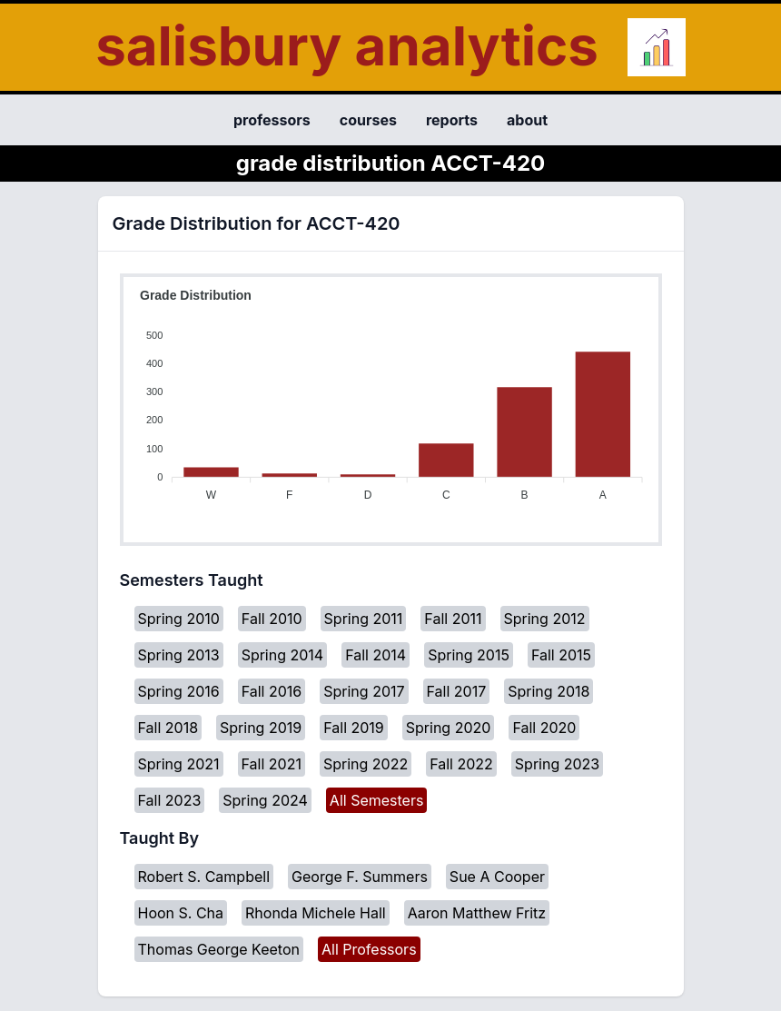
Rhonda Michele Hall (315, 913)
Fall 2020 (544, 728)
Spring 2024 (265, 800)
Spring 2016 (179, 691)
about (527, 120)
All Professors (369, 949)
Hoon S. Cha (181, 913)
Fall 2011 (452, 619)
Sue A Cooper (497, 876)
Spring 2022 (365, 764)
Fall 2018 (168, 728)
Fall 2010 (272, 619)
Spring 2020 (448, 728)
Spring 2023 (557, 764)
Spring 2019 (261, 728)
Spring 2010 (179, 619)
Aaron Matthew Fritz (477, 913)
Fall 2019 (353, 728)
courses (368, 120)
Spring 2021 (179, 764)
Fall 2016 (272, 691)
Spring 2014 (283, 655)
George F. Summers (360, 876)
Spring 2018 (548, 691)
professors (272, 120)
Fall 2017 (457, 691)
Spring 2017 (363, 691)
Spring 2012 (545, 619)
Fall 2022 (461, 764)
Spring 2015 (468, 655)
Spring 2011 (363, 619)
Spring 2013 (179, 655)
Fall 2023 (170, 800)
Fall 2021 (272, 764)
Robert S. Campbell (204, 876)
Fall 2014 (375, 655)
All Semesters (377, 800)
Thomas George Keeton (219, 949)
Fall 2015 (561, 655)
